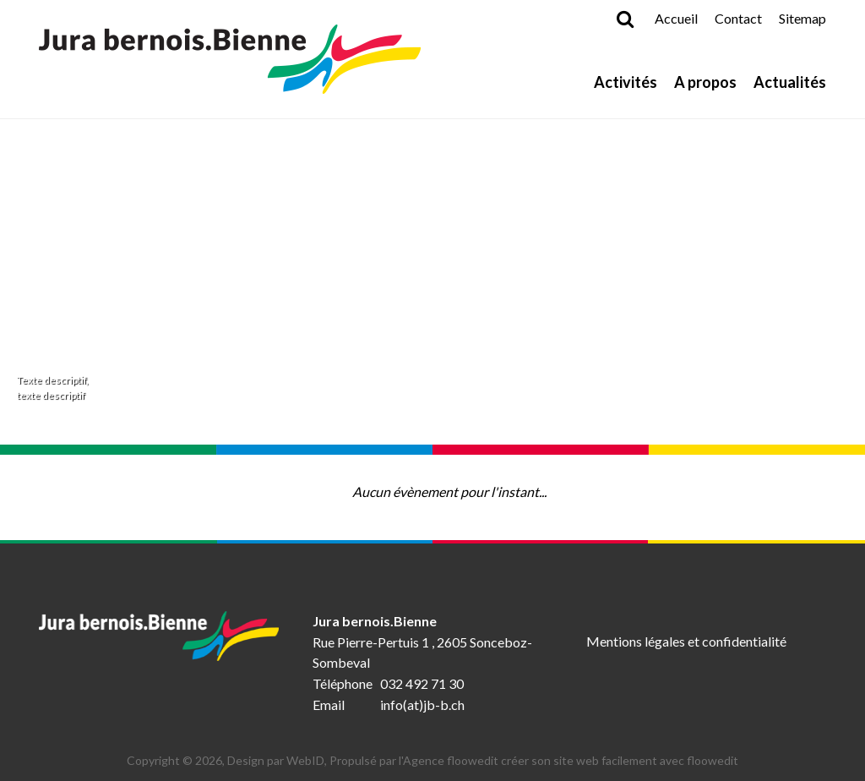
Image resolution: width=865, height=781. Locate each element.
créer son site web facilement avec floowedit (619, 760)
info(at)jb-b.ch (422, 704)
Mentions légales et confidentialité (686, 641)
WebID (305, 760)
